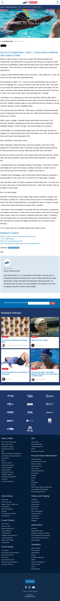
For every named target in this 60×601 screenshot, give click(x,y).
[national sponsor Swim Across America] (10, 412)
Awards (33, 566)
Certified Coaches (6, 533)
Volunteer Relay (35, 552)
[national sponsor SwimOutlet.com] (10, 420)
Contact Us (30, 594)
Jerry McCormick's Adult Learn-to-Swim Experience (20, 243)
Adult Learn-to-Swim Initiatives (9, 562)
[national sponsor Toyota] (49, 420)
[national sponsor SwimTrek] (30, 420)
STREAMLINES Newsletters (8, 476)
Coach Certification (6, 530)
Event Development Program (38, 461)
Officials (33, 559)
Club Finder (34, 499)
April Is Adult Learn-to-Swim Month (10, 552)
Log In (57, 3)
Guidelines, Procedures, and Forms (40, 533)
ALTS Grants (4, 557)
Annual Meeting (35, 550)
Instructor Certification (7, 564)
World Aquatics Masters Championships (41, 487)
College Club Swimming (7, 465)
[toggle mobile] (2, 2)
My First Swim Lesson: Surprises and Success (18, 236)
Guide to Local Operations (38, 562)
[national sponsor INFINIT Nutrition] (10, 404)
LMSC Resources (35, 564)
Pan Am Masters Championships (39, 489)
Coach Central (5, 523)
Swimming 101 (35, 516)
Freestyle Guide (35, 502)
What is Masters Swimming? (8, 442)
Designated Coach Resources (9, 535)
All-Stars (33, 484)
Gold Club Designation (7, 509)
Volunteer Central (35, 548)
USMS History (5, 458)
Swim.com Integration (36, 511)
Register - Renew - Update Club (9, 504)
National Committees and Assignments (11, 453)
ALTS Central (4, 550)
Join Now (30, 581)
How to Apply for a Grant (7, 559)
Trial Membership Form (37, 446)
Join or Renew (35, 442)
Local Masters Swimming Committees (11, 456)
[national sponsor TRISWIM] (10, 429)
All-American (34, 482)
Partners (3, 460)
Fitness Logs (34, 509)
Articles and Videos (11, 7)
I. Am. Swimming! (7, 239)
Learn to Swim (35, 518)
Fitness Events (35, 468)
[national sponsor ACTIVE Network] (10, 396)
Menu (2, 3)
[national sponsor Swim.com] (49, 412)
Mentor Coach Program (7, 540)
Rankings (33, 475)
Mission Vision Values (7, 444)
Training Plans (35, 506)
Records (33, 477)
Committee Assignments (37, 557)
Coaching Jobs (5, 542)
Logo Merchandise (6, 469)
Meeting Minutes (35, 540)
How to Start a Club (6, 502)
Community (4, 479)
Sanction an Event (36, 464)
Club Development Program (8, 513)
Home (2, 7)
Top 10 (33, 480)
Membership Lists (6, 516)
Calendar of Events (36, 459)
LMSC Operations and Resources (40, 537)
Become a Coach (5, 526)
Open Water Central (36, 466)
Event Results (34, 473)
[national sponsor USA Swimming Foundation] (30, 429)
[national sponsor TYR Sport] (30, 412)
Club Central (4, 499)
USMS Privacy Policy (30, 596)
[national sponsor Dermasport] (30, 396)
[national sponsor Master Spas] (49, 404)
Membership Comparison (37, 451)
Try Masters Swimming (7, 481)
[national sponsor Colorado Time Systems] (49, 396)
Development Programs (7, 446)
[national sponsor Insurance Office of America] (30, 404)
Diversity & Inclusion (6, 462)
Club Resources (5, 506)
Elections (33, 555)
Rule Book (34, 528)
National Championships (37, 470)
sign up (53, 303)
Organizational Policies (37, 530)
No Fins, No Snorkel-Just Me (11, 241)
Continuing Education (6, 537)
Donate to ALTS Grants (7, 472)
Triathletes (34, 520)
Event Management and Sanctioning (40, 535)
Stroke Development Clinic (38, 491)
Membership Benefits (36, 444)
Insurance (4, 511)
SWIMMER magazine (7, 474)
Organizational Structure (7, 449)
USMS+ (33, 449)
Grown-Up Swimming (6, 467)
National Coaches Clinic (7, 528)
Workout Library (35, 504)
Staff (2, 451)
